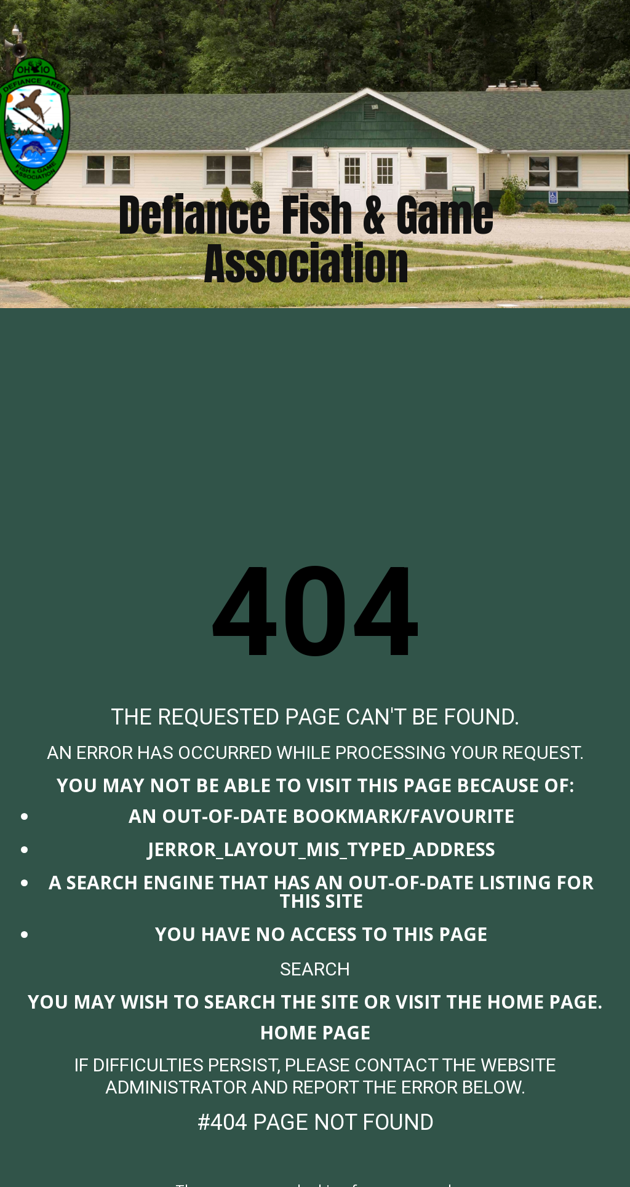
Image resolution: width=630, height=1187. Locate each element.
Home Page (315, 1032)
